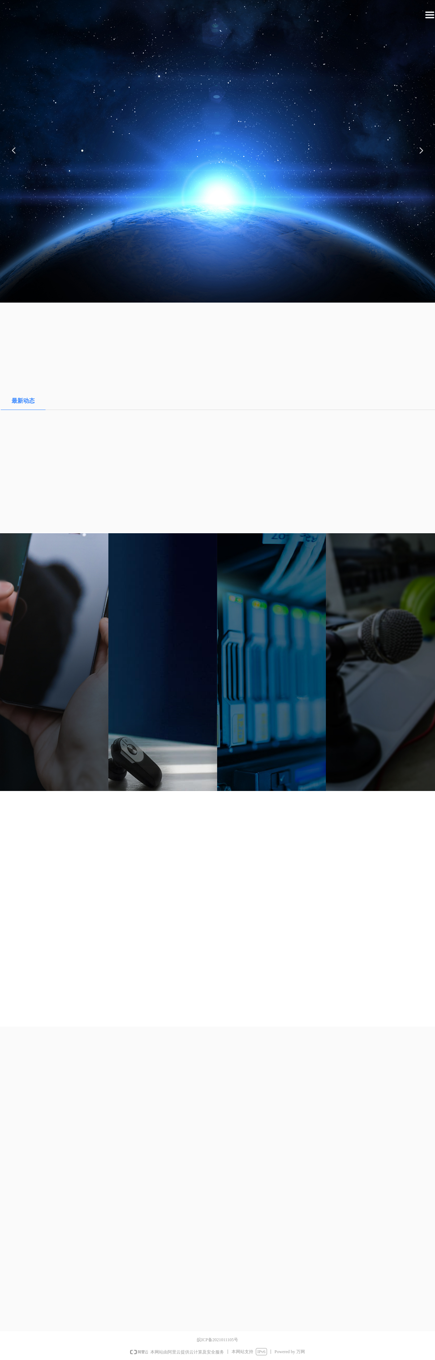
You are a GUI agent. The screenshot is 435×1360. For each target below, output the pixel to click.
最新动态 (23, 401)
